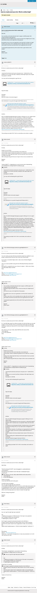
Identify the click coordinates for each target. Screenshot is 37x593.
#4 (34, 251)
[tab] (3, 20)
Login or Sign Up (32, 0)
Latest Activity (10, 20)
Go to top (33, 587)
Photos (16, 20)
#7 (34, 507)
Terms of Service (27, 587)
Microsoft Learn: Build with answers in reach (16, 103)
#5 (34, 318)
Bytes (9, 587)
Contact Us (16, 587)
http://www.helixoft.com (11, 532)
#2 (34, 66)
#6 (34, 460)
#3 (34, 143)
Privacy (20, 587)
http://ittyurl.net (12, 275)
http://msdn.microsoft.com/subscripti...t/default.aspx (13, 129)
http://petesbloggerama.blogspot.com (13, 274)
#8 (34, 543)
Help (12, 587)
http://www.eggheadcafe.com (10, 272)
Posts (3, 20)
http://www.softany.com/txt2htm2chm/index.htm (18, 83)
